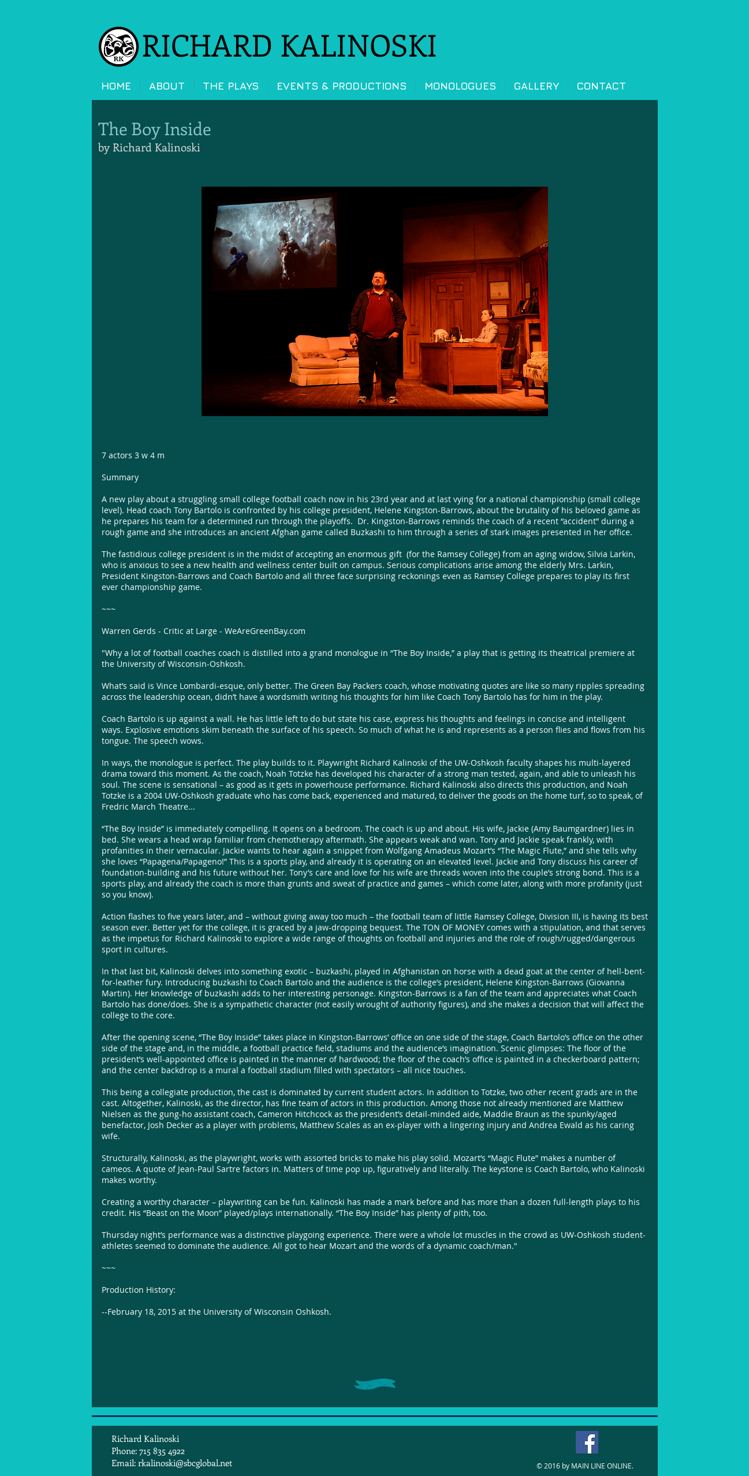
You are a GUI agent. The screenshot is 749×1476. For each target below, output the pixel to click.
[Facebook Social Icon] (587, 1442)
